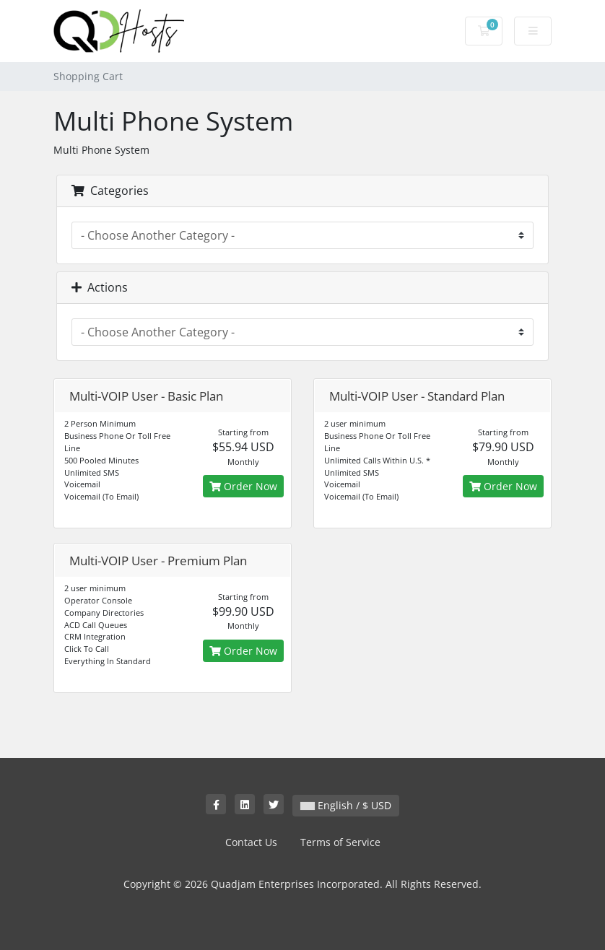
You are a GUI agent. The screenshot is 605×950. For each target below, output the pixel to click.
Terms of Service (340, 842)
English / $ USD (345, 805)
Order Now (243, 486)
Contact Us (251, 842)
